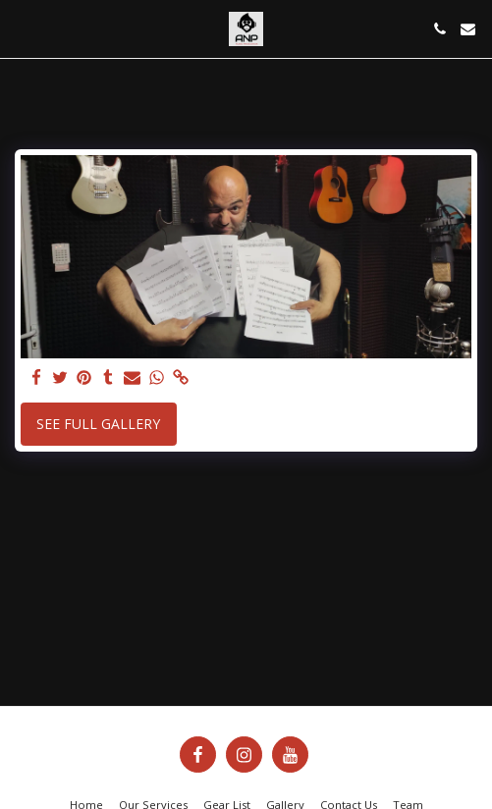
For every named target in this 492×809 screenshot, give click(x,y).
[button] (21, 28)
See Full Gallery (98, 423)
